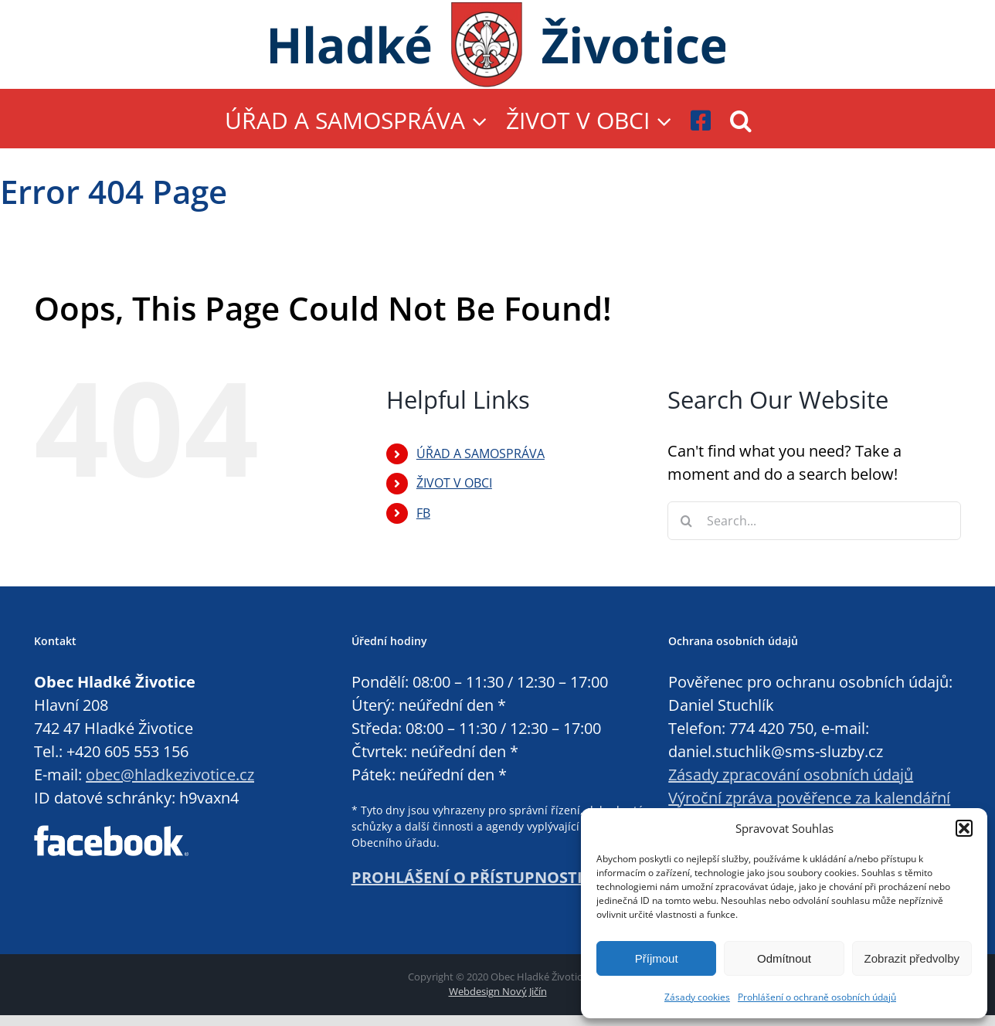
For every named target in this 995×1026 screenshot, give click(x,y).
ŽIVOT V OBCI (454, 482)
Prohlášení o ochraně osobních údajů (817, 997)
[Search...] (814, 520)
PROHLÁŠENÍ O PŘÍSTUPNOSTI (466, 877)
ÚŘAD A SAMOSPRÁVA (480, 453)
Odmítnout (784, 958)
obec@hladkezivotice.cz (170, 774)
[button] (964, 828)
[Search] (686, 520)
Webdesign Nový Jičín (498, 991)
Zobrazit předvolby (911, 958)
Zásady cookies (697, 997)
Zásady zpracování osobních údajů (790, 774)
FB (423, 513)
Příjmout (656, 958)
